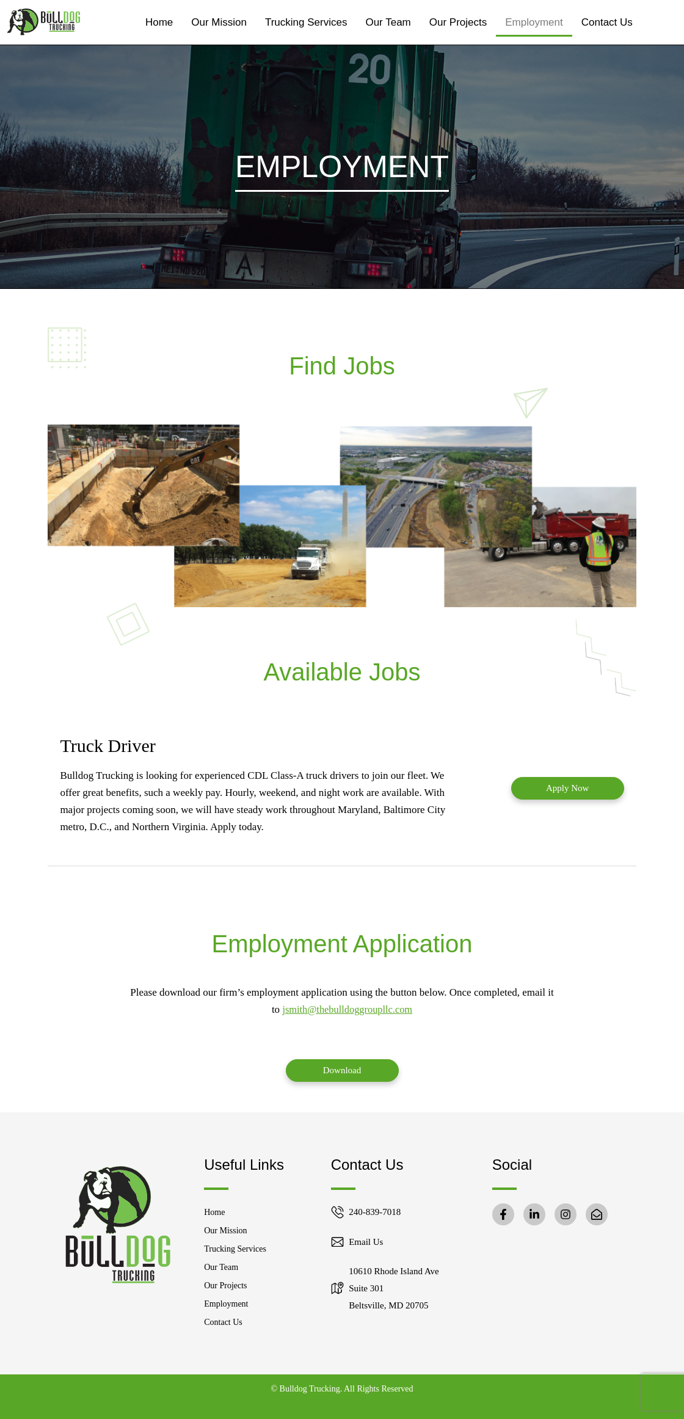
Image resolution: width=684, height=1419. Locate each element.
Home (159, 22)
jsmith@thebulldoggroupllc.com (347, 1009)
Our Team (387, 22)
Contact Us (607, 22)
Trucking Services (306, 22)
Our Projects (458, 22)
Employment (533, 22)
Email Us (366, 1242)
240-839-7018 (375, 1212)
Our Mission (219, 22)
